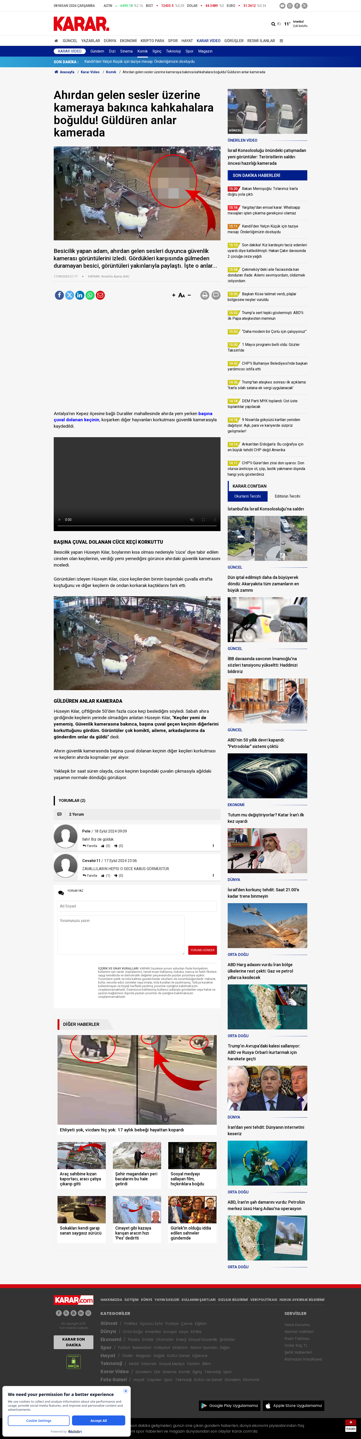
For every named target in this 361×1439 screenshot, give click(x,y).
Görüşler (234, 41)
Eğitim (201, 1323)
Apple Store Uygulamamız (297, 1405)
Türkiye (171, 1323)
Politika (130, 1323)
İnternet (149, 1363)
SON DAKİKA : (66, 62)
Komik (142, 51)
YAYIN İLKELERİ (167, 1299)
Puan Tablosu (296, 1338)
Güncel (70, 41)
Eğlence (199, 1355)
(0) (107, 846)
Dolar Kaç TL (296, 1345)
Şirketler (227, 1339)
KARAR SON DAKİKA (73, 1342)
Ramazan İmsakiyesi (303, 1359)
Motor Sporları (203, 1347)
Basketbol (141, 1347)
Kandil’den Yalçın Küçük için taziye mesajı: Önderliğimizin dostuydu (139, 62)
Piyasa (134, 1339)
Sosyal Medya (171, 1363)
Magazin (205, 51)
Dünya (110, 41)
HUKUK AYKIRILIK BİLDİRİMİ (301, 1299)
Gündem (97, 51)
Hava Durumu (297, 1325)
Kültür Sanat (178, 1355)
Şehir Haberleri (298, 1352)
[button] (174, 295)
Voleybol (162, 1347)
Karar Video (209, 41)
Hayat (187, 41)
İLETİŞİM (132, 1299)
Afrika (195, 1331)
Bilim (206, 1363)
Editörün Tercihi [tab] (287, 496)
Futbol (124, 1347)
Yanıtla (92, 846)
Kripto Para (152, 41)
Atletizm (180, 1347)
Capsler (154, 1379)
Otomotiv (165, 1339)
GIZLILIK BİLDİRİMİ (233, 1299)
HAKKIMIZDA (111, 1299)
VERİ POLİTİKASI (263, 1299)
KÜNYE (146, 1299)
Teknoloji (173, 51)
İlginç (157, 51)
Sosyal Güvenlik (202, 1339)
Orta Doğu (133, 1331)
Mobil (134, 1363)
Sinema (126, 51)
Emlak (148, 1339)
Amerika (153, 1331)
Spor (173, 41)
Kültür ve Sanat (208, 1379)
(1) (107, 875)
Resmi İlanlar (261, 41)
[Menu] (280, 41)
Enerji (181, 1339)
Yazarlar (90, 41)
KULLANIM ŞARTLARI (199, 1299)
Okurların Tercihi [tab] (247, 496)
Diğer (225, 1347)
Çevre (187, 1323)
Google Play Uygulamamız (233, 1405)
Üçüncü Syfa (151, 1323)
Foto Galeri (114, 1379)
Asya (183, 1331)
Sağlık (159, 1355)
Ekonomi (128, 41)
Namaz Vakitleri (299, 1331)
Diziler (127, 1355)
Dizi (112, 51)
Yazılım (193, 1363)
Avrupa (170, 1331)
